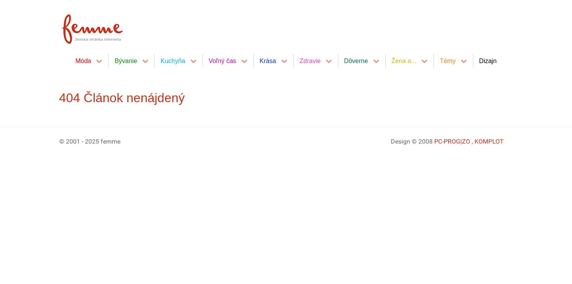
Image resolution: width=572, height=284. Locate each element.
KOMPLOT (489, 141)
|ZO (466, 141)
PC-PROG (447, 141)
